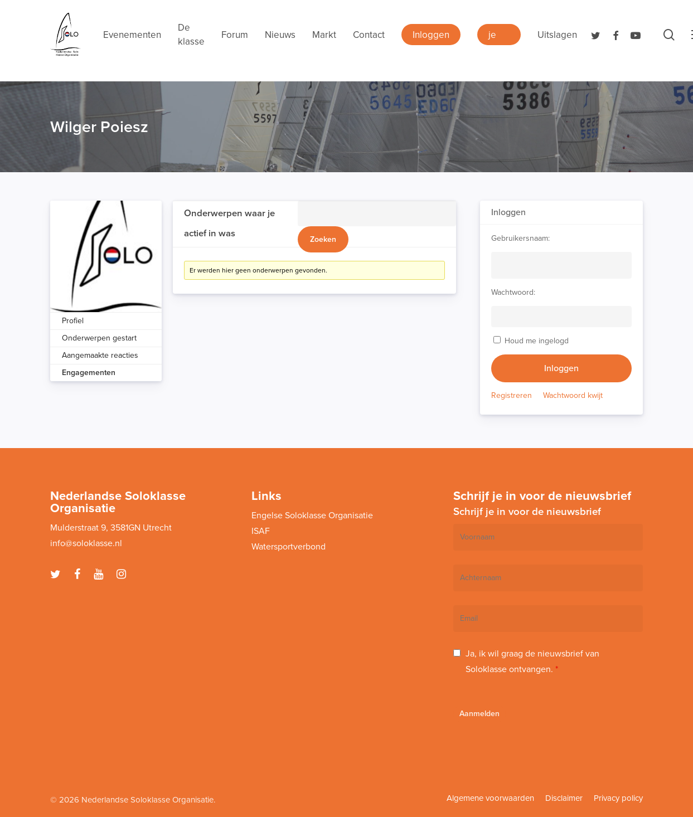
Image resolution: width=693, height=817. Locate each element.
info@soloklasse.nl (86, 543)
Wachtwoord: (513, 292)
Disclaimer (564, 798)
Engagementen (88, 372)
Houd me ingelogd (537, 341)
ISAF (260, 531)
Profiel (73, 320)
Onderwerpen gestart (99, 338)
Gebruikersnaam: (520, 238)
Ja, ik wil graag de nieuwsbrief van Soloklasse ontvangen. (532, 661)
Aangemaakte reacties (100, 355)
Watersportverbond (288, 546)
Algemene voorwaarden (490, 798)
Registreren (511, 395)
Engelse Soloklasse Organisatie (312, 515)
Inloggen (561, 368)
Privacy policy (618, 798)
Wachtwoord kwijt (573, 395)
